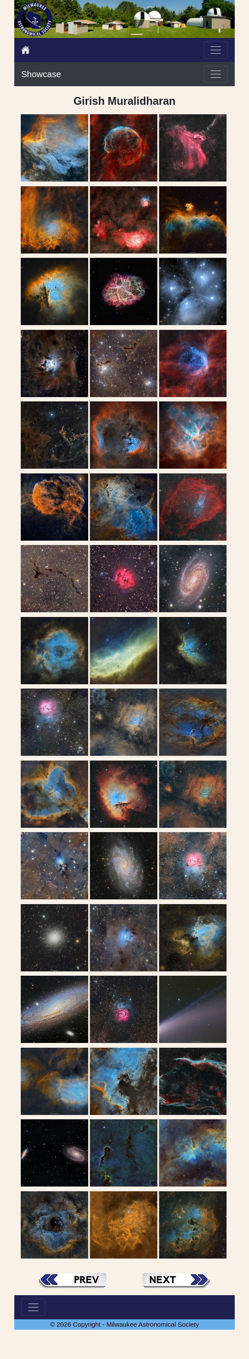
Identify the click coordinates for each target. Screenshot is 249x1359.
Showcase (41, 74)
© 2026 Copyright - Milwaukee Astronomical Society (124, 1324)
